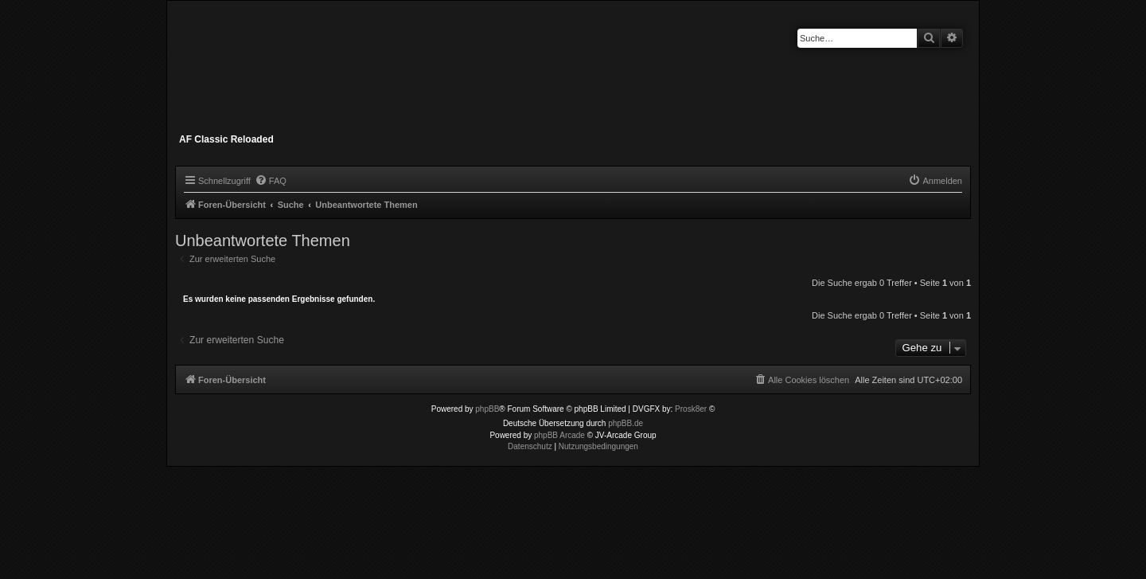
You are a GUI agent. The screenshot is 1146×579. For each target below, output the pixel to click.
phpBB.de (625, 423)
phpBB (487, 409)
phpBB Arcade (559, 435)
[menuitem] (270, 180)
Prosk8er (691, 409)
